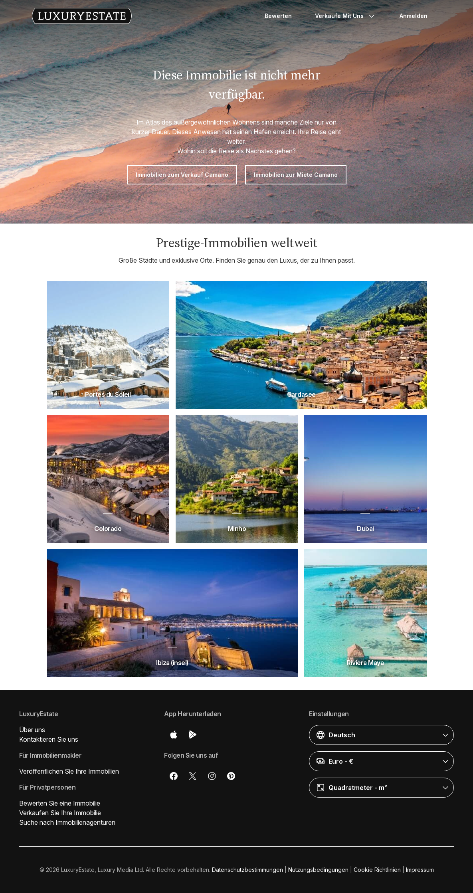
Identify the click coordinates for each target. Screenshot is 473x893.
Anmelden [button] (413, 15)
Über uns (32, 730)
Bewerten (278, 15)
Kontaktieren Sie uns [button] (48, 739)
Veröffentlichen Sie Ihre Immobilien (69, 771)
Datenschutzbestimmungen (247, 869)
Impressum (420, 869)
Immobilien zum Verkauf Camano (182, 174)
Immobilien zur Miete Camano (296, 174)
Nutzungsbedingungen (318, 869)
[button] (381, 735)
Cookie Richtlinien (377, 869)
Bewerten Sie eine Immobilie (59, 803)
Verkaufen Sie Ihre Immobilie (60, 813)
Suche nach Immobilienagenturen (67, 822)
